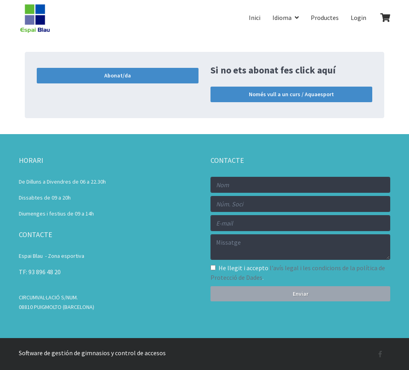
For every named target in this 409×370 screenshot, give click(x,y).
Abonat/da (117, 75)
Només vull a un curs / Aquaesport (291, 94)
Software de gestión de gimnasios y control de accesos (92, 353)
